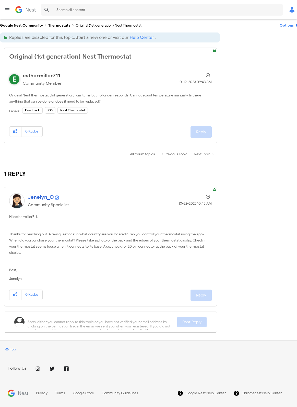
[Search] (162, 10)
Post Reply (191, 322)
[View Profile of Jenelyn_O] (41, 197)
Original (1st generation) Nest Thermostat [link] (108, 25)
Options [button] (287, 25)
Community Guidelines (120, 393)
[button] (15, 132)
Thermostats (59, 25)
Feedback (32, 110)
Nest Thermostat (72, 110)
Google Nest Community (25, 9)
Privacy (41, 393)
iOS (50, 110)
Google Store (83, 393)
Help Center (142, 37)
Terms (60, 393)
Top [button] (13, 349)
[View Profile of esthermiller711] (41, 75)
